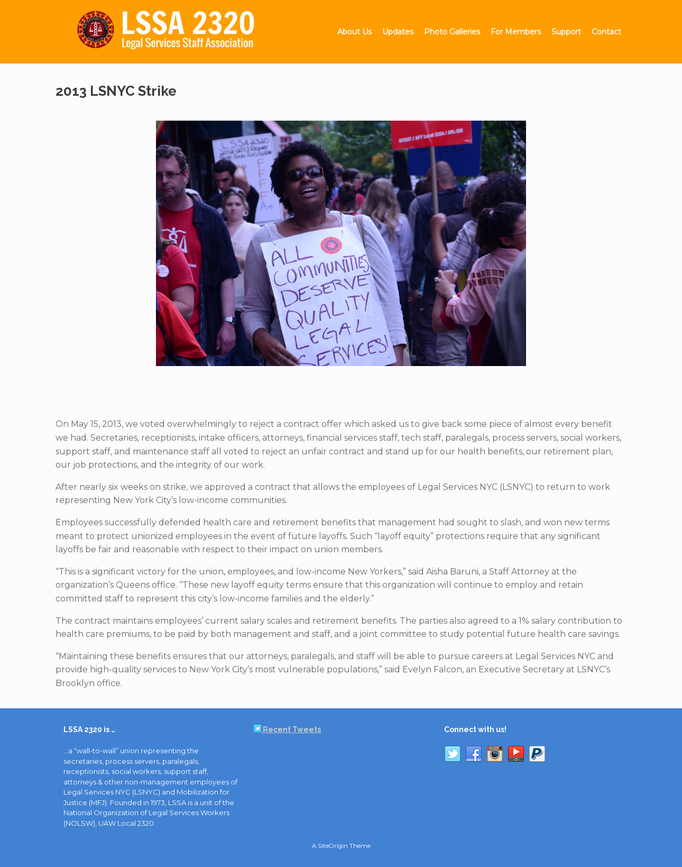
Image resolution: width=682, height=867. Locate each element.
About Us (354, 31)
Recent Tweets (287, 729)
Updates (397, 31)
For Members (516, 31)
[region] (341, 249)
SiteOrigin (333, 846)
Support (566, 31)
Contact (606, 31)
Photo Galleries (452, 31)
